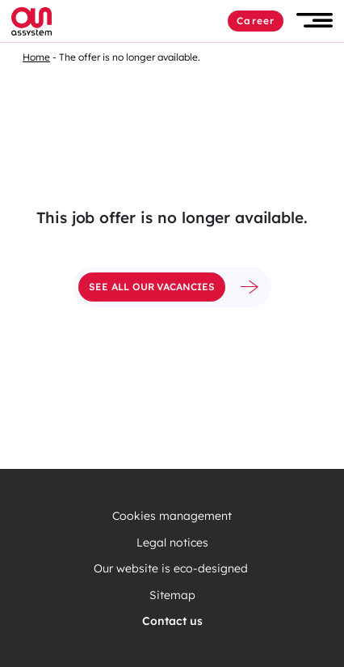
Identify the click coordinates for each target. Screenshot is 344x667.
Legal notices (172, 543)
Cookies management (172, 516)
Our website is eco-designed (172, 569)
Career (256, 21)
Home (36, 57)
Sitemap (172, 595)
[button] (314, 20)
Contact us (172, 621)
